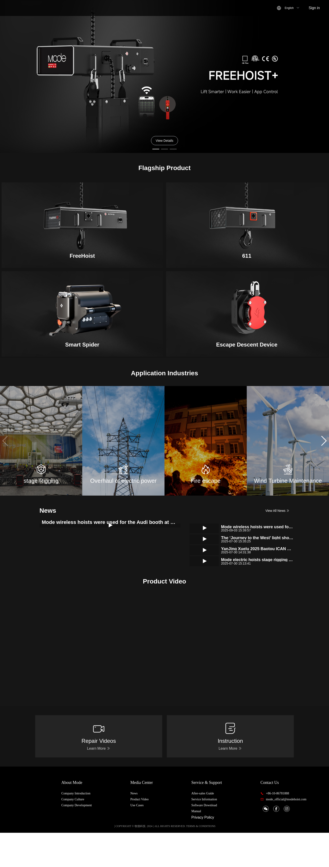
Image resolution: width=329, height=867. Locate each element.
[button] (324, 441)
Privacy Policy (212, 852)
